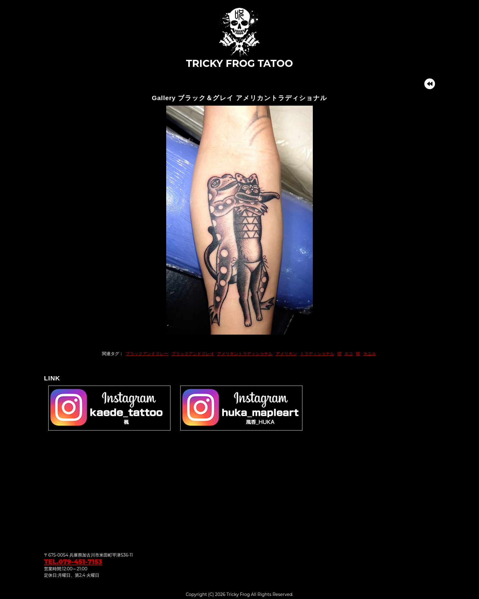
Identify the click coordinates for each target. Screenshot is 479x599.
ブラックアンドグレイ (192, 353)
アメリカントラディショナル (244, 353)
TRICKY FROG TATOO (239, 38)
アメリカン (286, 353)
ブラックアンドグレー (147, 353)
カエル (369, 353)
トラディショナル (317, 353)
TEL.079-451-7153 (73, 561)
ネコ (348, 353)
